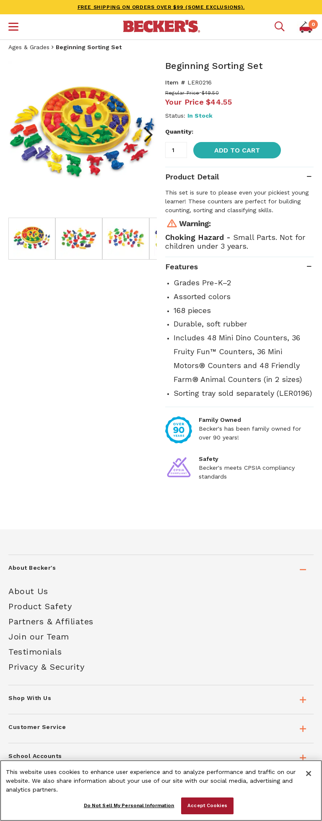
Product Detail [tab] (192, 176)
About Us (28, 591)
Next (144, 134)
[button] (13, 28)
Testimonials (35, 652)
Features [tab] (181, 266)
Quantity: (179, 131)
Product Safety (40, 606)
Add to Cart (237, 150)
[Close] (308, 773)
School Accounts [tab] (35, 756)
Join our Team (38, 637)
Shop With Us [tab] (29, 698)
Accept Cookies (207, 805)
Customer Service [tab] (37, 727)
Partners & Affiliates (50, 621)
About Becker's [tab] (32, 567)
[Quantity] (176, 150)
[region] (161, 790)
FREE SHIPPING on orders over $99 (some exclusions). (161, 7)
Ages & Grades (28, 47)
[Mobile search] (280, 27)
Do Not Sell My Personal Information (129, 805)
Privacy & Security (46, 667)
